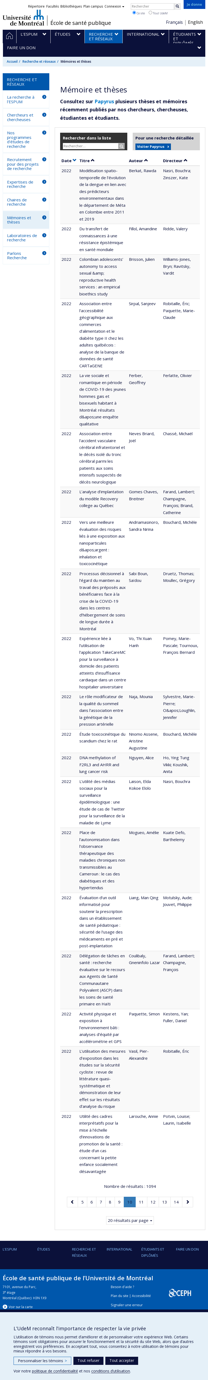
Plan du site (119, 1296)
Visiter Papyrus (150, 146)
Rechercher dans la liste (87, 138)
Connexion (114, 6)
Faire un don (187, 1249)
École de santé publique (80, 23)
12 (154, 1201)
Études (43, 1249)
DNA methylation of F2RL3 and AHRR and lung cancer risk (99, 764)
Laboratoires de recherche (22, 238)
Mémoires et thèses (19, 220)
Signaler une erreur (127, 1305)
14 (178, 1201)
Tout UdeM (158, 13)
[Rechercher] (177, 6)
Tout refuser (88, 1360)
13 (166, 1201)
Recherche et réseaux (39, 61)
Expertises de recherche (20, 184)
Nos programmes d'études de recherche (19, 139)
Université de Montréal (23, 17)
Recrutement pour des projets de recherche (23, 164)
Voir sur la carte (21, 1307)
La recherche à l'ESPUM (20, 99)
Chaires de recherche (17, 202)
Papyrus (104, 101)
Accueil (12, 61)
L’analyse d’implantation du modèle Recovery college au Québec (101, 498)
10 (131, 1203)
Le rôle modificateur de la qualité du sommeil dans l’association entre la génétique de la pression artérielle (101, 710)
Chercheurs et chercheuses (20, 117)
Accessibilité (141, 1296)
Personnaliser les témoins (42, 1360)
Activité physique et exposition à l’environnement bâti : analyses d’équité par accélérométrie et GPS (100, 1027)
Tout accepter (121, 1360)
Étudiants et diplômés (152, 1252)
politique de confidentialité (55, 1371)
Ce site (138, 13)
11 (143, 1201)
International (119, 1249)
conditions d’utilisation (110, 1371)
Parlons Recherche (17, 256)
